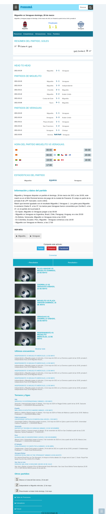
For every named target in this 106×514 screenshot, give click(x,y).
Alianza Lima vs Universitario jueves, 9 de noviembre (36, 437)
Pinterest (51, 248)
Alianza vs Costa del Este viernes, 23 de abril (33, 480)
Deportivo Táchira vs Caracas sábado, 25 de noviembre (37, 428)
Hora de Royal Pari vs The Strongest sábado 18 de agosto (38, 455)
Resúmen (18, 34)
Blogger (61, 513)
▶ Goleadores (20, 503)
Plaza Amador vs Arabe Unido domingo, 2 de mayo (35, 491)
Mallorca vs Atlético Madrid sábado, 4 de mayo (34, 410)
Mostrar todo (40, 349)
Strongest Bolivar (20, 453)
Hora (49, 34)
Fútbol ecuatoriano (21, 417)
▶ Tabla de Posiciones (23, 497)
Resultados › (73, 262)
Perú (16, 435)
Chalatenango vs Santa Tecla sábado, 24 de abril (34, 446)
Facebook (63, 248)
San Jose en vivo (20, 462)
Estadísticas (28, 34)
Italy (16, 399)
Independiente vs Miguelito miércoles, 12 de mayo (35, 356)
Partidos (56, 34)
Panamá (26, 7)
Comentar (53, 255)
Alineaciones (40, 34)
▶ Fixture (18, 509)
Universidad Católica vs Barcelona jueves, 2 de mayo (36, 419)
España (17, 408)
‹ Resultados (33, 262)
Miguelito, (22, 236)
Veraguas (36, 236)
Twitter (40, 248)
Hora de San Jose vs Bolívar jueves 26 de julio (33, 464)
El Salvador (18, 444)
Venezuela (18, 426)
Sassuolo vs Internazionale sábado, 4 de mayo (33, 401)
